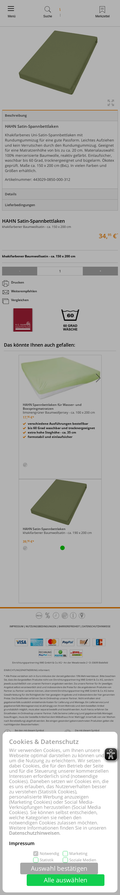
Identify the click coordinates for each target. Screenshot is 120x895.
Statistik (47, 859)
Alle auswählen (66, 880)
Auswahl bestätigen (59, 868)
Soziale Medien (82, 859)
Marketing (78, 853)
